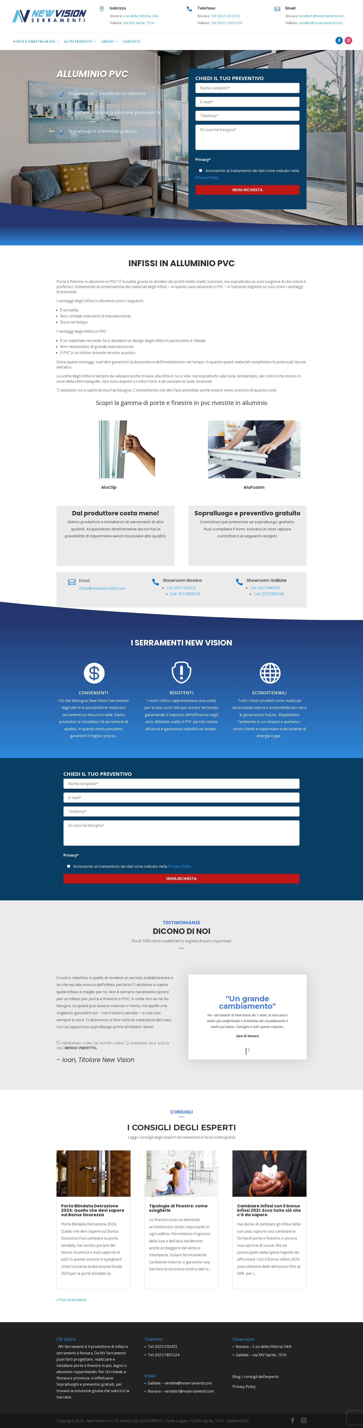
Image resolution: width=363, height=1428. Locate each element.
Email (290, 8)
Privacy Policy (207, 177)
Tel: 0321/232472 (225, 15)
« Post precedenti (71, 1299)
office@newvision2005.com (102, 588)
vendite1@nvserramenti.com (322, 15)
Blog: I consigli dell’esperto (255, 1376)
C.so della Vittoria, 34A (141, 15)
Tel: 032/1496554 (265, 587)
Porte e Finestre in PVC (34, 41)
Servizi (107, 41)
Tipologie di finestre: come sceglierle (178, 1208)
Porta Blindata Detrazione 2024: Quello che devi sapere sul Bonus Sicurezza (92, 1210)
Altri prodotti (78, 41)
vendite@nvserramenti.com (321, 22)
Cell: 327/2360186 (269, 593)
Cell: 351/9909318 (185, 593)
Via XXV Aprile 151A (138, 22)
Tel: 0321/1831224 (226, 22)
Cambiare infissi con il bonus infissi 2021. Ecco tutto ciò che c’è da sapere (269, 1210)
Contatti (132, 41)
